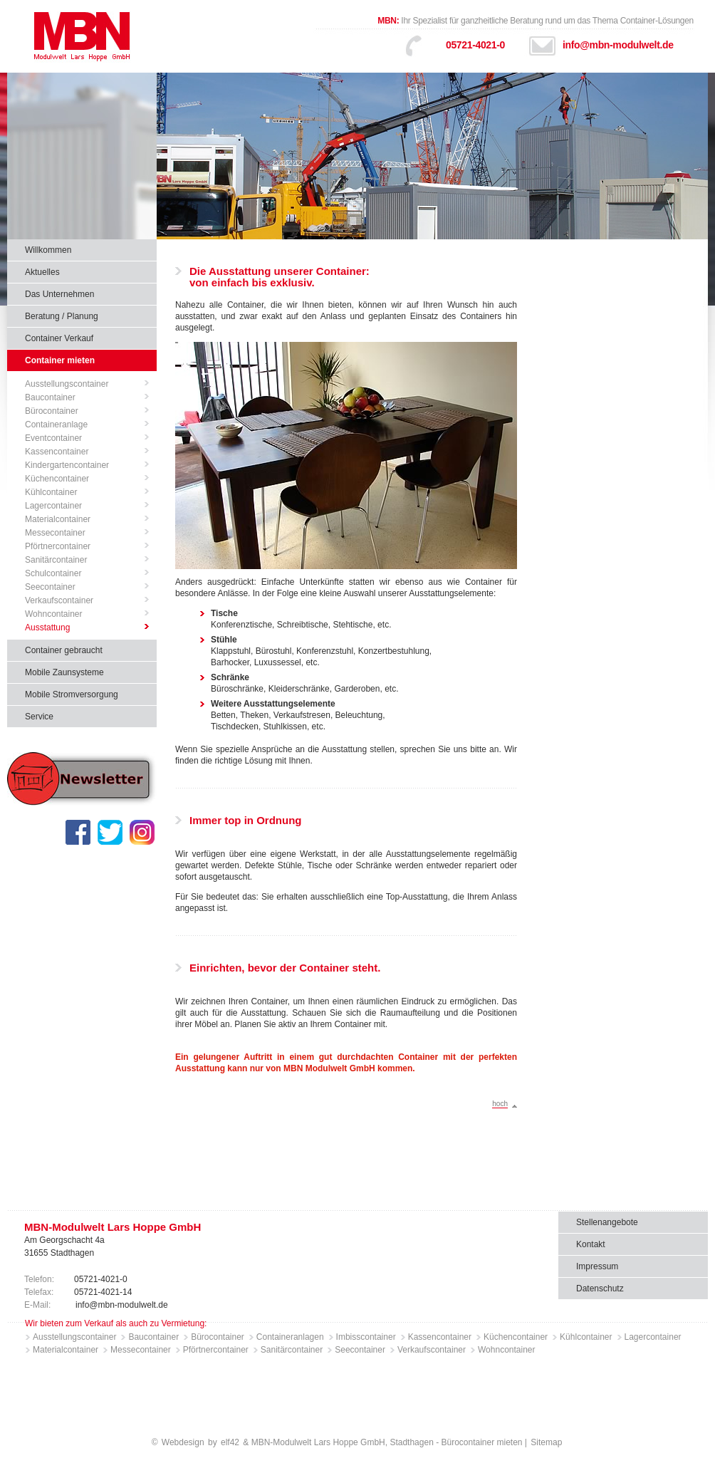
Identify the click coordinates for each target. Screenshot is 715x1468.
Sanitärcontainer (56, 560)
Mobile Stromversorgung (71, 694)
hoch (500, 1104)
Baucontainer (50, 397)
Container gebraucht (64, 650)
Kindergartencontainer (67, 465)
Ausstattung (47, 628)
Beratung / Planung (61, 316)
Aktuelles (42, 272)
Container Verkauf (59, 338)
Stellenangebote (607, 1222)
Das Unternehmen (59, 294)
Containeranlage (56, 425)
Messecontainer (55, 533)
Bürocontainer (51, 411)
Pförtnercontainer (57, 546)
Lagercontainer (53, 506)
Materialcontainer (57, 519)
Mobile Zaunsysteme (64, 672)
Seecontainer (50, 587)
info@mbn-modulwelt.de (618, 45)
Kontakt (590, 1244)
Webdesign (183, 1442)
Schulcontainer (53, 573)
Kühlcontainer (51, 492)
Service (39, 717)
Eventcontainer (53, 438)
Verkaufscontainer (59, 600)
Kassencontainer (56, 452)
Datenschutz (600, 1288)
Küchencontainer (57, 479)
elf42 (230, 1442)
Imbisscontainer (366, 1337)
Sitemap (546, 1442)
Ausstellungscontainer (66, 384)
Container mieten (60, 360)
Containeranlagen (290, 1337)
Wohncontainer (54, 614)
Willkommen (48, 250)
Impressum (597, 1266)
